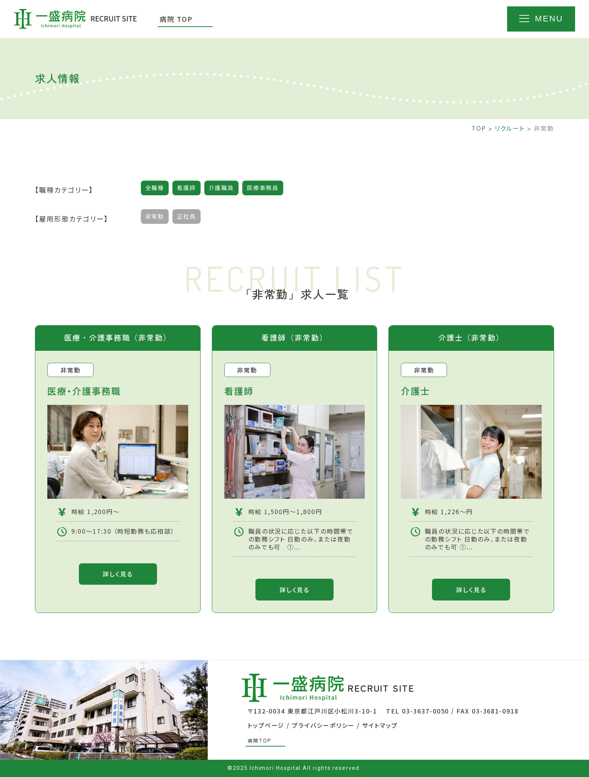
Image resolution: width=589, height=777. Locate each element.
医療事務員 (263, 188)
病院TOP (259, 740)
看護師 (186, 188)
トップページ (266, 725)
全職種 (155, 188)
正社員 (186, 216)
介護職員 (221, 188)
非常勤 (155, 216)
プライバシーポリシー (323, 725)
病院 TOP (176, 19)
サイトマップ (380, 725)
